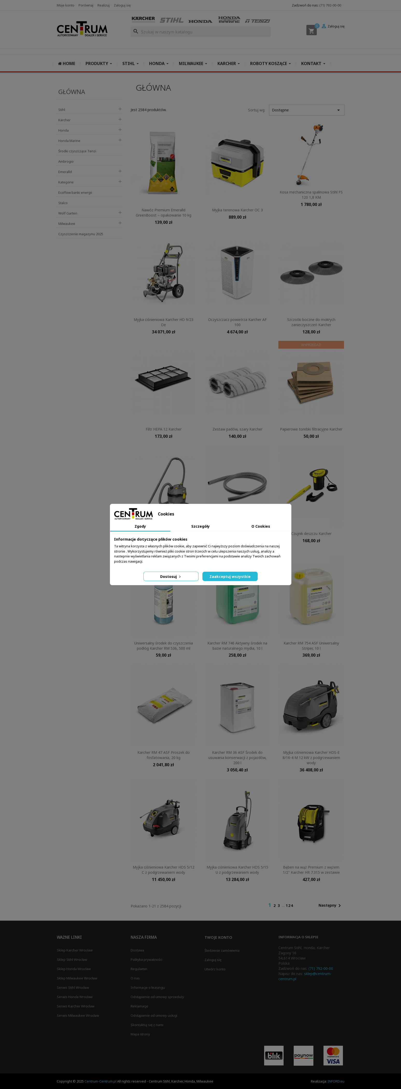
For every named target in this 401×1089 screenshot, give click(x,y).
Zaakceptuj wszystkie (230, 576)
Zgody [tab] (140, 526)
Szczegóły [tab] (200, 526)
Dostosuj (171, 576)
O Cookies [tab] (260, 526)
